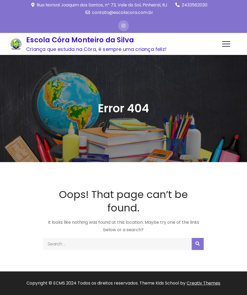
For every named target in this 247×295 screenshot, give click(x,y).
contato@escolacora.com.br (119, 12)
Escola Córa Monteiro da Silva (80, 40)
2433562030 (191, 5)
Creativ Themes (203, 283)
